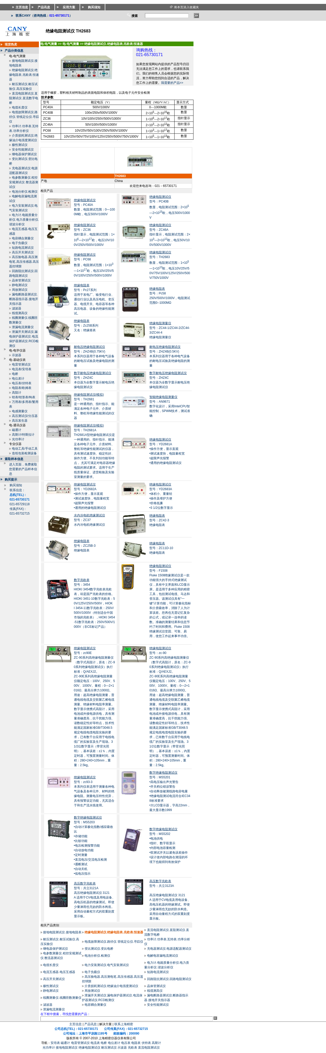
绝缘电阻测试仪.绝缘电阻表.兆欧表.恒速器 (24, 74)
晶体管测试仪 (21, 280)
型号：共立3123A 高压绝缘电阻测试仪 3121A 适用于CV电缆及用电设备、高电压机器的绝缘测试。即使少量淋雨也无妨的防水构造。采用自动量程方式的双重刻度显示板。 (170, 899)
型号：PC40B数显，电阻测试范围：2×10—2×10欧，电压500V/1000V (169, 207)
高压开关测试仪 (23, 252)
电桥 (15, 374)
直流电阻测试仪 (149, 1047)
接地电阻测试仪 (67, 1047)
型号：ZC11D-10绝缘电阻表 (161, 548)
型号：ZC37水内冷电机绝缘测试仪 (89, 520)
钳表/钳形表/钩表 (24, 397)
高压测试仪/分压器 (25, 416)
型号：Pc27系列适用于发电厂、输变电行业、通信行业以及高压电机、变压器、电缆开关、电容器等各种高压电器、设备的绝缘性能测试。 (94, 299)
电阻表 (136, 1043)
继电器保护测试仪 (24, 154)
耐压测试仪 (109, 1047)
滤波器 (16, 308)
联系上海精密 (123, 1024)
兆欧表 (132, 1047)
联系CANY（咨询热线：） (44, 15)
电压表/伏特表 (21, 383)
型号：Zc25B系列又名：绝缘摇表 (86, 325)
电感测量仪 (19, 411)
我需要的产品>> (172, 83)
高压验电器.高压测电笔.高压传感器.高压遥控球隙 (24, 261)
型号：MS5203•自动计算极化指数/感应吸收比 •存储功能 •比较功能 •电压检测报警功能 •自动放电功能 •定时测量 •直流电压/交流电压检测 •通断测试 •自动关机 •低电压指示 (93, 845)
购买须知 (16, 485)
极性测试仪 (19, 145)
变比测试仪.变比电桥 (99, 948)
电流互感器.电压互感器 (59, 972)
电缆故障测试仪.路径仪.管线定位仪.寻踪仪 (24, 116)
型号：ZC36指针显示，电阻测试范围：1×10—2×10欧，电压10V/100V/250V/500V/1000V (94, 235)
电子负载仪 (19, 243)
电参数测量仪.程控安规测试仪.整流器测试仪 (23, 182)
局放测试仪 (19, 290)
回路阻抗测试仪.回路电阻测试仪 (169, 979)
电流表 (95, 1043)
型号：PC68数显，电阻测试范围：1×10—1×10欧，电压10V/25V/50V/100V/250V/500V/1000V (94, 265)
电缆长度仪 (19, 107)
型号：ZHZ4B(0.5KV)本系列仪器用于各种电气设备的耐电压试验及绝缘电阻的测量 (169, 356)
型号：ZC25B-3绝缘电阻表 (85, 545)
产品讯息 (90, 1024)
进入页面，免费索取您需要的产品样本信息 (23, 469)
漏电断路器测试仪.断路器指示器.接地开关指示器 (23, 299)
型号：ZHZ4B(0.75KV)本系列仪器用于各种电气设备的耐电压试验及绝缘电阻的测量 (94, 356)
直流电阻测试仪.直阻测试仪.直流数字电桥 (23, 98)
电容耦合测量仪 (23, 238)
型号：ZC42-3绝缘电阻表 (159, 520)
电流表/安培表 (21, 369)
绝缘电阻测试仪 (89, 1047)
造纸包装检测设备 (24, 453)
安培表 (55, 1043)
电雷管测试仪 (21, 364)
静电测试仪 (19, 285)
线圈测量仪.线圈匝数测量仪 (62, 998)
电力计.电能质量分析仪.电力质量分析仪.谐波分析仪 (24, 219)
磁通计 (16, 430)
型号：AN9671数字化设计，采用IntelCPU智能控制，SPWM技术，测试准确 (169, 406)
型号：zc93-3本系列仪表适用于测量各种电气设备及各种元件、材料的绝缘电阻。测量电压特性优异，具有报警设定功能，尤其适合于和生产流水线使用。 (94, 791)
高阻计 (16, 392)
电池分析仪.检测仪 (25, 191)
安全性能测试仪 (23, 149)
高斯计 (156, 1043)
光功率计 (18, 439)
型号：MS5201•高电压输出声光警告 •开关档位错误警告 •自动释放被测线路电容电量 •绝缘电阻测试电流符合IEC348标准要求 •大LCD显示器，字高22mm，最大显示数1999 (169, 791)
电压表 (125, 1043)
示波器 (16, 355)
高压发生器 (19, 420)
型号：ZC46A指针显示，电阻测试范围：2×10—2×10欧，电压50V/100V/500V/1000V (169, 235)
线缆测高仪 (19, 313)
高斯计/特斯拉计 (23, 434)
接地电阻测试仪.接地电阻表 (62, 932)
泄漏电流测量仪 (23, 327)
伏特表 (146, 1043)
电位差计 (18, 378)
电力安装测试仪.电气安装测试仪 (107, 965)
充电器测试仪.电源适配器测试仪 (169, 948)
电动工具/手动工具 (25, 448)
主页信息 (75, 1024)
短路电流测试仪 (23, 247)
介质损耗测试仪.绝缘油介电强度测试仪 (111, 986)
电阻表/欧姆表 (21, 388)
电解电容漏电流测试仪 (162, 955)
